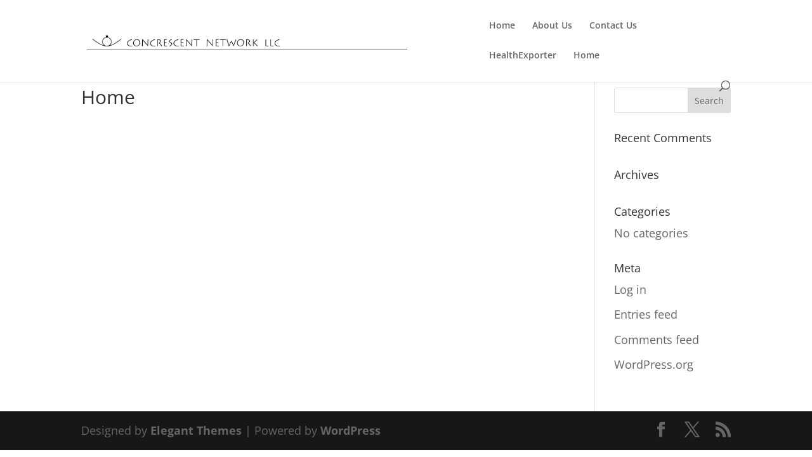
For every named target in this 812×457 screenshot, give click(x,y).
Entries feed (646, 314)
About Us (552, 26)
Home (502, 26)
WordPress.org (653, 364)
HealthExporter (522, 56)
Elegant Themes (196, 430)
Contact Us (613, 26)
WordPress (350, 430)
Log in (630, 289)
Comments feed (656, 339)
